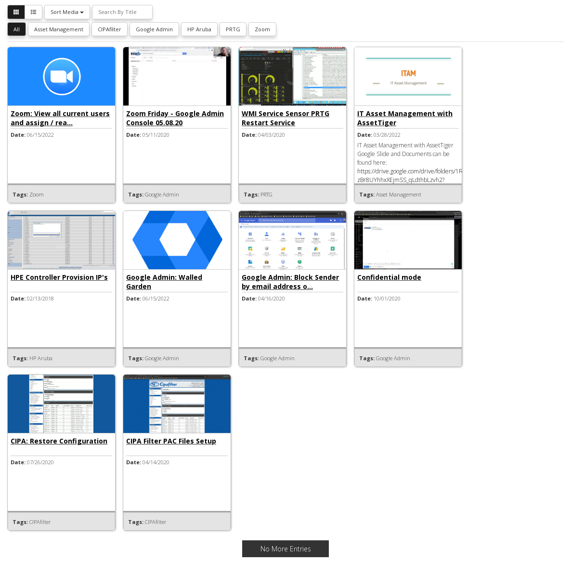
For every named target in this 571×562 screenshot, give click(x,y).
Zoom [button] (262, 29)
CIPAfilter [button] (109, 29)
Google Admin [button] (154, 29)
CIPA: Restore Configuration (59, 440)
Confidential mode (389, 277)
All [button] (16, 29)
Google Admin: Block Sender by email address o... (290, 282)
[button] (16, 12)
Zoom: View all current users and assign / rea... (60, 118)
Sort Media (67, 11)
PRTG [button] (233, 29)
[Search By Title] (122, 12)
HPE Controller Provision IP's (59, 277)
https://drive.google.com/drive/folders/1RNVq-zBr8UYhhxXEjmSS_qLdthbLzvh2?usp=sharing (416, 180)
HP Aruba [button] (199, 29)
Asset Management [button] (58, 29)
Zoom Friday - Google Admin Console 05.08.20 (175, 118)
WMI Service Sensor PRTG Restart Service (285, 118)
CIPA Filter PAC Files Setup (171, 440)
